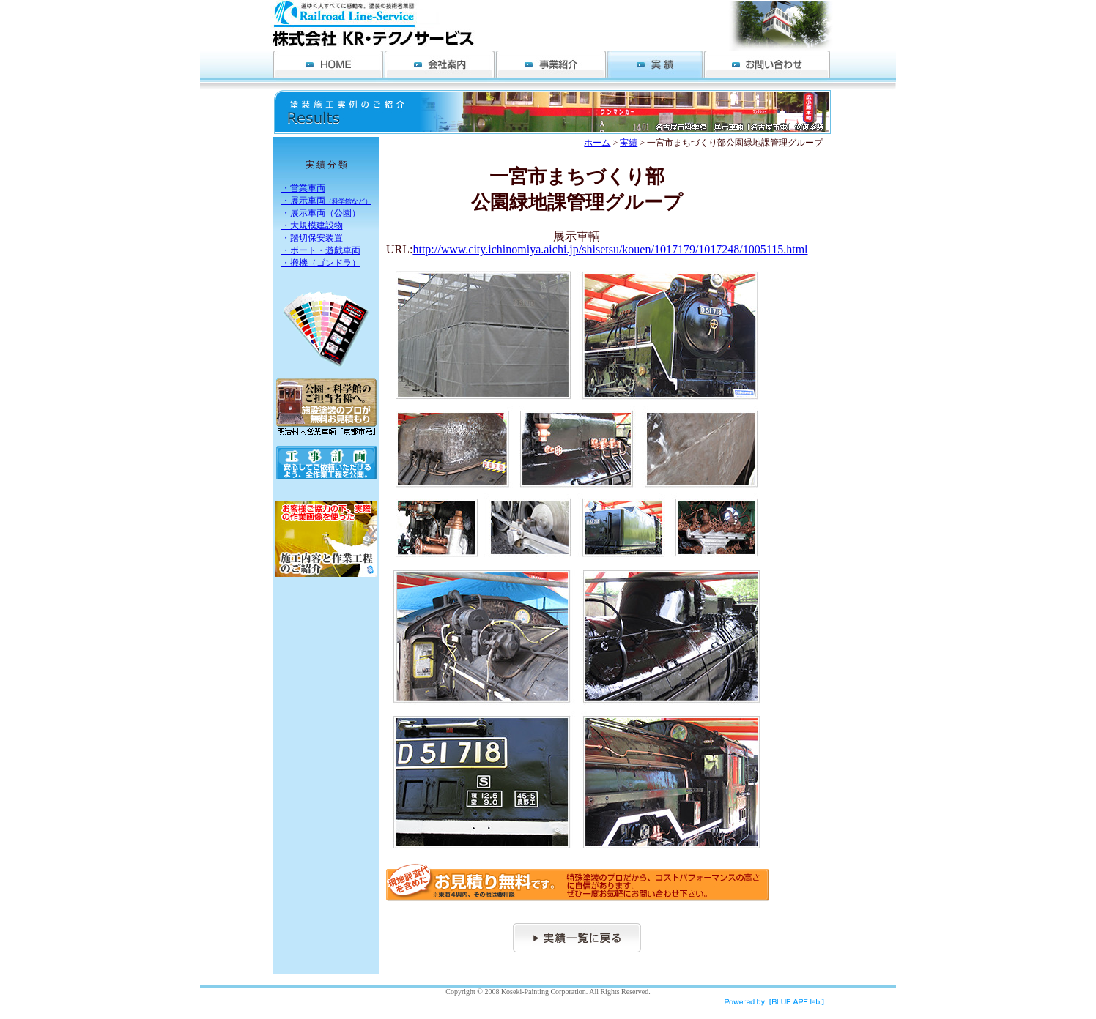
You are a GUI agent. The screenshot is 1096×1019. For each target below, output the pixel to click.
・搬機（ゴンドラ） (320, 263)
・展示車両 (326, 200)
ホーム (597, 143)
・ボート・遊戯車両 (320, 250)
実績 (628, 143)
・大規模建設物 (312, 225)
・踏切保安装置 (312, 238)
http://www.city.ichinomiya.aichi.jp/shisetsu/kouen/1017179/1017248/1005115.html (609, 249)
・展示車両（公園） (320, 213)
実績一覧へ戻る (577, 937)
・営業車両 (303, 188)
